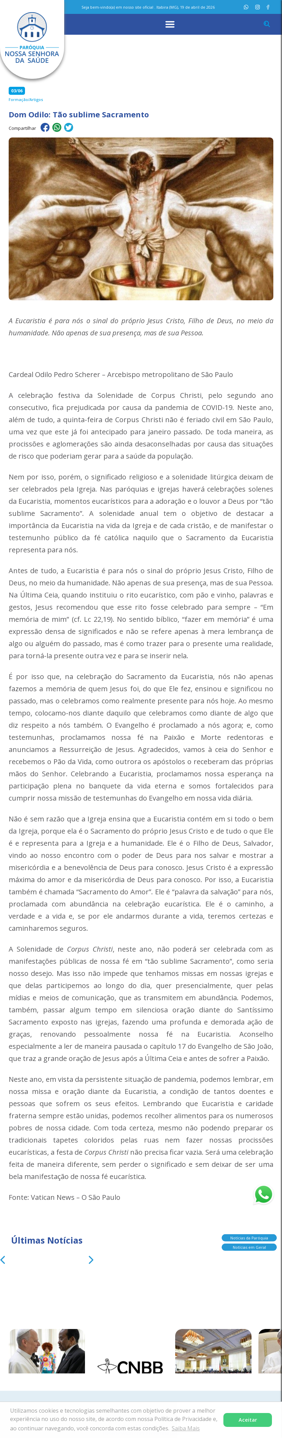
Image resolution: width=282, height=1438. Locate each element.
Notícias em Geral (249, 1244)
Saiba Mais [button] (186, 1428)
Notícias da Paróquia (249, 1234)
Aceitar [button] (248, 1419)
